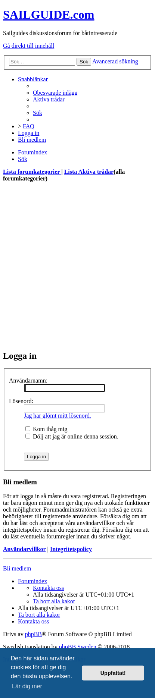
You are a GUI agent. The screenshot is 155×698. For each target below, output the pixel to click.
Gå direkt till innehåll (28, 46)
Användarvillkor (24, 549)
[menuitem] (55, 92)
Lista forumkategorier (32, 172)
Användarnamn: (28, 380)
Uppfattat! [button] (113, 673)
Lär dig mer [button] (27, 686)
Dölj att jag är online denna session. (71, 436)
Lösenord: (21, 401)
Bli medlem (17, 568)
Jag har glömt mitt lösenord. (57, 415)
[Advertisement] (77, 266)
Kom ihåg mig (46, 429)
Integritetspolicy (71, 549)
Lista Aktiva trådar (89, 172)
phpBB (33, 634)
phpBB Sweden (77, 647)
